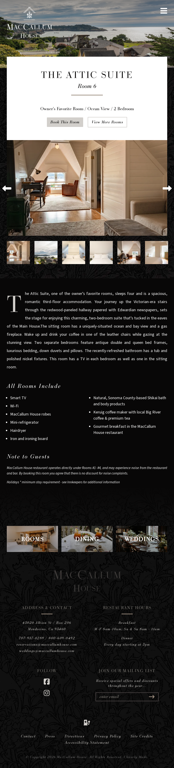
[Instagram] (47, 693)
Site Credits (141, 736)
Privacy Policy (107, 736)
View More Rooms (107, 121)
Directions (75, 736)
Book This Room (65, 121)
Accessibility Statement (87, 742)
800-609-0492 (61, 638)
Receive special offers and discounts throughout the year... (127, 683)
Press (50, 736)
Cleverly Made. (136, 757)
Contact (28, 736)
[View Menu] (163, 11)
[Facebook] (47, 681)
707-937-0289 (31, 638)
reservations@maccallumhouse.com (47, 644)
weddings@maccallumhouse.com (47, 651)
